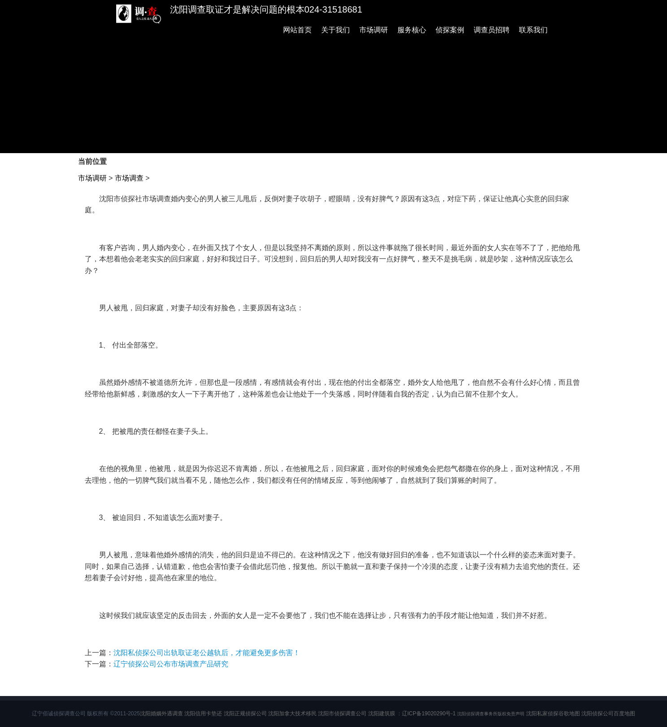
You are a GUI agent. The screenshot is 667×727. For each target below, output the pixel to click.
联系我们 (533, 30)
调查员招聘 (492, 30)
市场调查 (129, 178)
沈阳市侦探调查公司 (342, 713)
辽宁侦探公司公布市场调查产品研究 (170, 664)
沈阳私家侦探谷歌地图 (553, 713)
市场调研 (373, 30)
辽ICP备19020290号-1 (429, 713)
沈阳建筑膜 (381, 713)
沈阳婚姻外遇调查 (161, 713)
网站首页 (297, 30)
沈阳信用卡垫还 (203, 713)
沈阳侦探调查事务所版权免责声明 (490, 713)
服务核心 (411, 30)
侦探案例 (450, 30)
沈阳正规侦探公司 (245, 713)
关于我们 (335, 30)
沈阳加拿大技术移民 (292, 713)
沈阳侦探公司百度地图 (608, 713)
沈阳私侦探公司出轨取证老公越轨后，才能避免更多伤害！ (206, 653)
